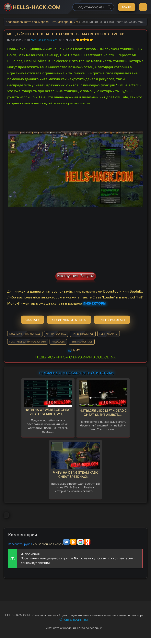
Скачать (33, 320)
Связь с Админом (73, 619)
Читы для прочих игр (65, 22)
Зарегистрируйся (20, 544)
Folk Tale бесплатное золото (27, 341)
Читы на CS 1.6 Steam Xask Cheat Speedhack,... (75, 474)
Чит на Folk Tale (56, 333)
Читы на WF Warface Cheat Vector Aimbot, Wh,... (48, 412)
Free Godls (58, 341)
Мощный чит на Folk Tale (24, 333)
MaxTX (75, 350)
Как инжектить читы (69, 320)
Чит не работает (112, 320)
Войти (126, 7)
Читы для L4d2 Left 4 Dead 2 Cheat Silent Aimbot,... (103, 412)
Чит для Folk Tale (82, 333)
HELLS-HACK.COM (37, 7)
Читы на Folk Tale (81, 341)
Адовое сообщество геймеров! (27, 22)
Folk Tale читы (108, 333)
